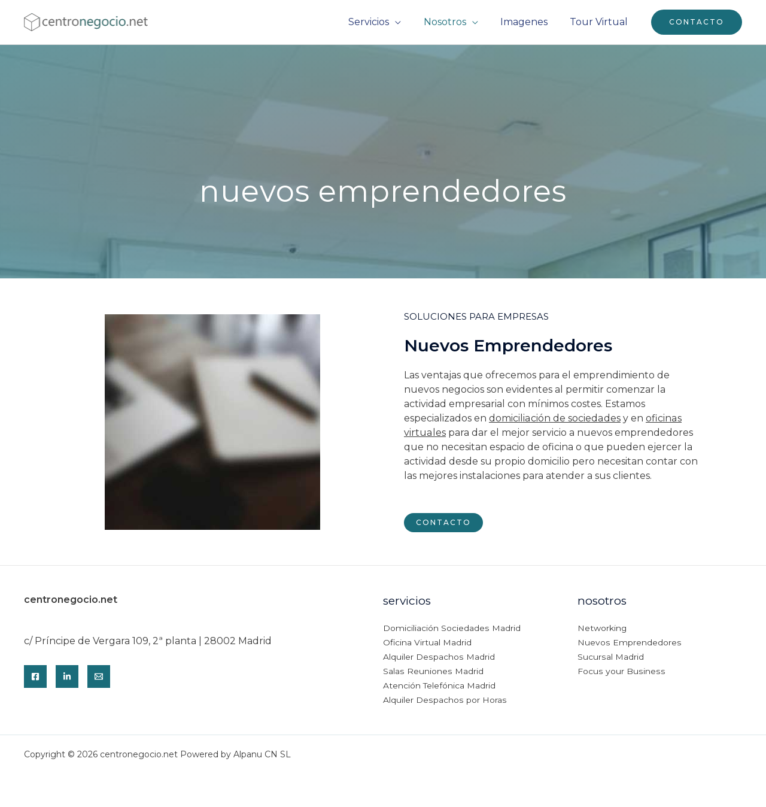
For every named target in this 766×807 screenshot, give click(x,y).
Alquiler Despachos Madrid (438, 657)
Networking (602, 628)
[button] (696, 22)
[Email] (98, 676)
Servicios (380, 22)
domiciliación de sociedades (554, 418)
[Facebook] (35, 676)
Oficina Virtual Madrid (427, 643)
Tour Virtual (601, 22)
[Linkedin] (67, 676)
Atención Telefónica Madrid (439, 686)
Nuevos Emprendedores (628, 643)
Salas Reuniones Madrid (432, 671)
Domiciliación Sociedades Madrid (451, 628)
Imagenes (528, 22)
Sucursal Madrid (610, 657)
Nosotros (452, 22)
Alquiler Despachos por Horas (444, 700)
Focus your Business (620, 671)
